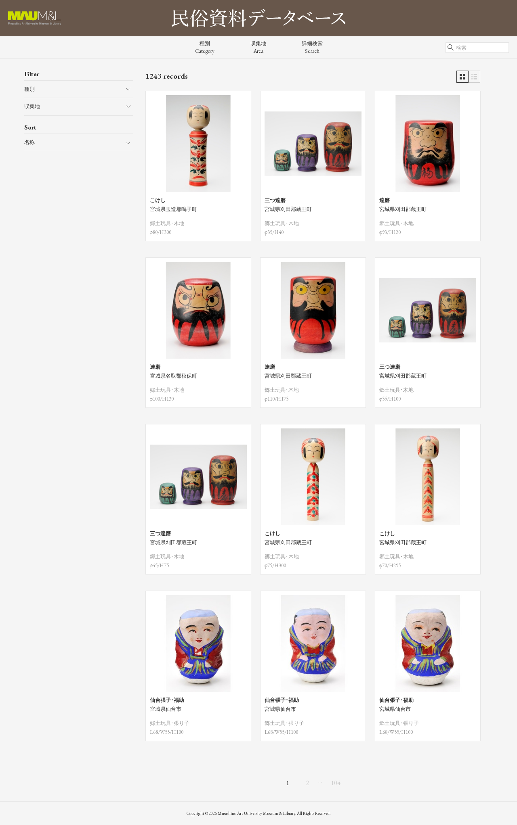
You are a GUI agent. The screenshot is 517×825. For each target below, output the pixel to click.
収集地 (32, 106)
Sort (30, 127)
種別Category (204, 47)
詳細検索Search (312, 47)
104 (335, 783)
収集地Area (258, 47)
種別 (29, 89)
